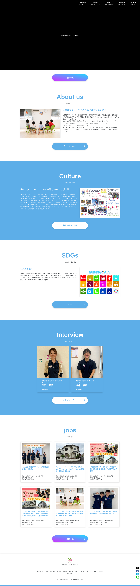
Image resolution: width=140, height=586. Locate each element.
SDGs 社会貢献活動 (62, 571)
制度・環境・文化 (50, 571)
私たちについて (41, 571)
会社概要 (101, 571)
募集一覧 (82, 571)
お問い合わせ (70, 573)
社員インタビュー (73, 571)
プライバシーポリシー (91, 571)
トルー (81, 579)
